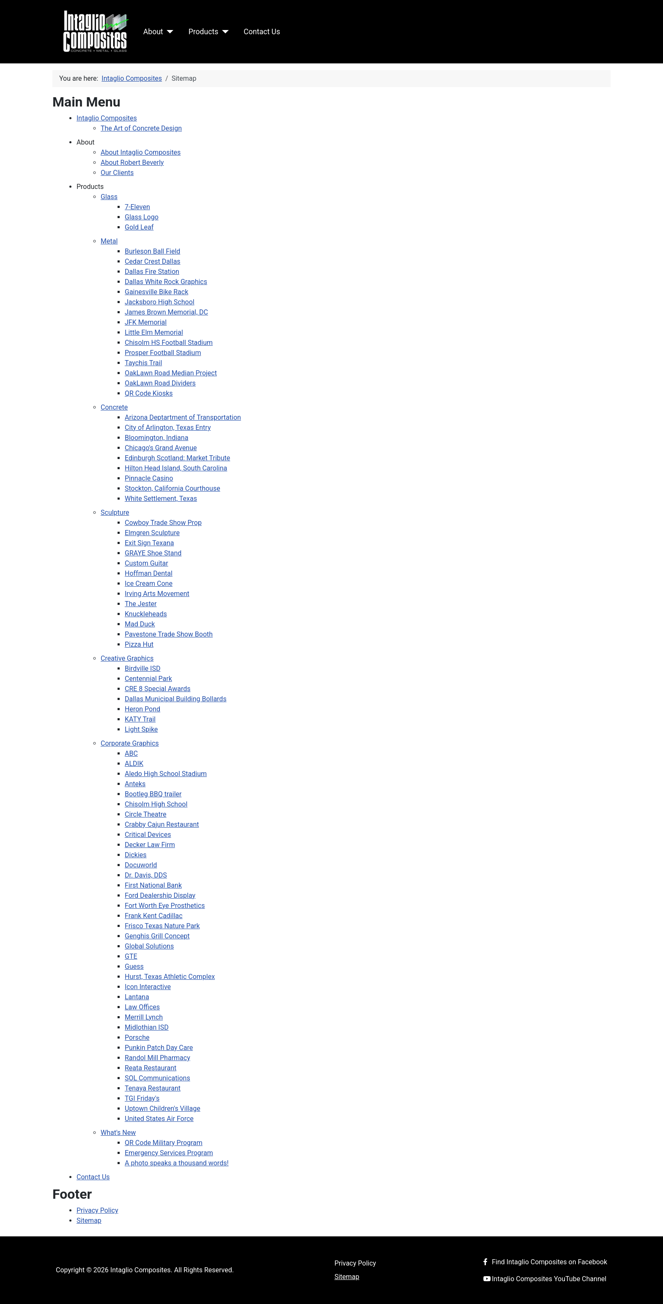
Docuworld (141, 865)
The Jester (141, 604)
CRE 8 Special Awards (158, 689)
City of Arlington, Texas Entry (168, 428)
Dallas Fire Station (152, 272)
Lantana (137, 997)
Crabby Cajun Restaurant (162, 824)
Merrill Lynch (144, 1017)
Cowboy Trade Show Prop (163, 523)
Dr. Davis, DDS (146, 875)
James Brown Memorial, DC (166, 312)
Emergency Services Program (169, 1153)
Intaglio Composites (107, 118)
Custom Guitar (146, 563)
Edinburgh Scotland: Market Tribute (177, 458)
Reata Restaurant (150, 1068)
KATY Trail (140, 719)
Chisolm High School (156, 804)
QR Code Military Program (164, 1143)
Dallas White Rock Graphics (166, 282)
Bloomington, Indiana (156, 438)
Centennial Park (148, 679)
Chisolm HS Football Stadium (169, 343)
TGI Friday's (142, 1098)
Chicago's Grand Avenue (161, 448)
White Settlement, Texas (161, 499)
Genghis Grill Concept (157, 936)
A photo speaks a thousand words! (177, 1163)
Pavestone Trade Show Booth (169, 634)
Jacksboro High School (160, 302)
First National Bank (153, 885)
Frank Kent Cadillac (154, 916)
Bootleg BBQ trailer (153, 794)
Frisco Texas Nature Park (162, 926)
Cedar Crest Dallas (153, 261)
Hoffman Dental (149, 573)
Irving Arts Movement (157, 594)
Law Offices (142, 1007)
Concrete (114, 407)
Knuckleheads (146, 614)
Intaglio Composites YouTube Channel (543, 1279)
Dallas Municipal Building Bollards (176, 699)
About (153, 31)
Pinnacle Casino (149, 478)
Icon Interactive (148, 987)
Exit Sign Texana (149, 543)
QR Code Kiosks (149, 393)
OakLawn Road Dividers (160, 383)
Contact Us (262, 31)
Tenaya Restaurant (153, 1088)
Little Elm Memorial (154, 332)
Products (204, 31)
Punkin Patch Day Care (159, 1048)
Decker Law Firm (150, 845)
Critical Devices (148, 835)
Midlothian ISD (147, 1027)
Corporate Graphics (130, 743)
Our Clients (117, 173)
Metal (109, 241)
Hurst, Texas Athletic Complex (170, 977)
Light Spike (141, 729)
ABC (131, 753)
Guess (134, 966)
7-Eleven (137, 207)
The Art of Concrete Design (141, 128)
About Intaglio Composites (141, 152)
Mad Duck (140, 624)
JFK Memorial (146, 322)
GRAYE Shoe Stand (153, 553)
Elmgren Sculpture (152, 533)
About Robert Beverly (132, 163)
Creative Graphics (127, 658)
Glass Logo (142, 217)
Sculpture (115, 512)
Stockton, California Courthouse (172, 488)
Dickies (136, 855)
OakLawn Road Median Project (171, 373)
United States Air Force (159, 1119)
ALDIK (134, 764)
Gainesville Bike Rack (156, 292)
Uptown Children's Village (162, 1108)
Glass (109, 197)
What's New (118, 1133)
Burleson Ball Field (152, 251)
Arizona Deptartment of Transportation (183, 417)
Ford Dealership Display (160, 895)
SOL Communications (157, 1078)
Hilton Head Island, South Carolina (176, 468)
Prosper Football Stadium (163, 353)
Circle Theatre (146, 814)
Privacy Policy (97, 1210)
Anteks (135, 784)
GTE (131, 956)
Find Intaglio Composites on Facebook (543, 1262)
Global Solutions (149, 946)
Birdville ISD (142, 668)
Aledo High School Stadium (166, 774)
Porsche (137, 1037)
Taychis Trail (143, 363)
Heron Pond (142, 709)
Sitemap (89, 1221)
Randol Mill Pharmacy (157, 1058)
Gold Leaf (139, 227)
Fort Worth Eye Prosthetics (165, 906)
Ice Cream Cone (149, 584)
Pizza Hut (139, 644)
